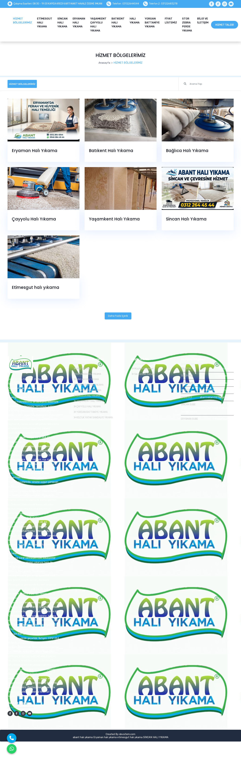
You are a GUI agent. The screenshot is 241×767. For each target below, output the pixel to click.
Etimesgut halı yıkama (35, 286)
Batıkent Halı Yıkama (111, 149)
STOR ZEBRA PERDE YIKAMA (187, 23)
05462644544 (225, 381)
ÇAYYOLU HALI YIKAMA (88, 405)
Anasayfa (104, 61)
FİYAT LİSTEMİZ (171, 19)
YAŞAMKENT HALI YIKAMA (90, 399)
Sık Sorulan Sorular (143, 372)
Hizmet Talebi (224, 24)
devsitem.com (127, 732)
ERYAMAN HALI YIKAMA (79, 22)
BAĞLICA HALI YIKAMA (88, 394)
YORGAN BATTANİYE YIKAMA (152, 22)
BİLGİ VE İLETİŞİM (202, 19)
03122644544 (225, 367)
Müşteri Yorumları (142, 367)
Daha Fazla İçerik (118, 314)
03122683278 (225, 374)
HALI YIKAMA (135, 19)
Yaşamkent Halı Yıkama (114, 217)
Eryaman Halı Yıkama (34, 149)
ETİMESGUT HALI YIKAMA (44, 22)
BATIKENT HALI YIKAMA (118, 22)
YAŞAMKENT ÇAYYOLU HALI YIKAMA (98, 23)
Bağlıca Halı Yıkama (187, 149)
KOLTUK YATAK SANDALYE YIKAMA (95, 416)
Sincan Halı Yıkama (186, 217)
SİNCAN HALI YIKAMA (62, 22)
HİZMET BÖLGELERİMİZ (22, 19)
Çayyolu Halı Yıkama (34, 217)
